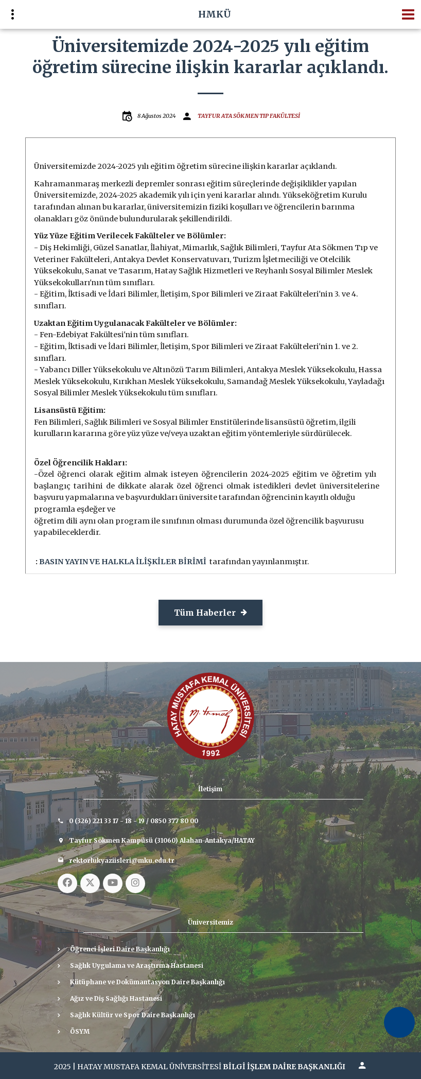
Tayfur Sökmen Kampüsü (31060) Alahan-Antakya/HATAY (162, 840)
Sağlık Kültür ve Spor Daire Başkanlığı (132, 1015)
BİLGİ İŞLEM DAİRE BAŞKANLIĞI (284, 1066)
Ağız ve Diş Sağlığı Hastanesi (116, 998)
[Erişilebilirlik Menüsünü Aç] (399, 1022)
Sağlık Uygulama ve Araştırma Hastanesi (136, 965)
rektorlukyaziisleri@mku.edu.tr (121, 860)
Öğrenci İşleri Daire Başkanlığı (120, 949)
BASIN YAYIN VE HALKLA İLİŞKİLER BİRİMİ (122, 561)
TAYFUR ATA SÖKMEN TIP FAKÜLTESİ (249, 115)
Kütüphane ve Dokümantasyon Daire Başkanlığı (147, 982)
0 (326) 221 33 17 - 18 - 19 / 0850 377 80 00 (133, 821)
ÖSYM (80, 1031)
